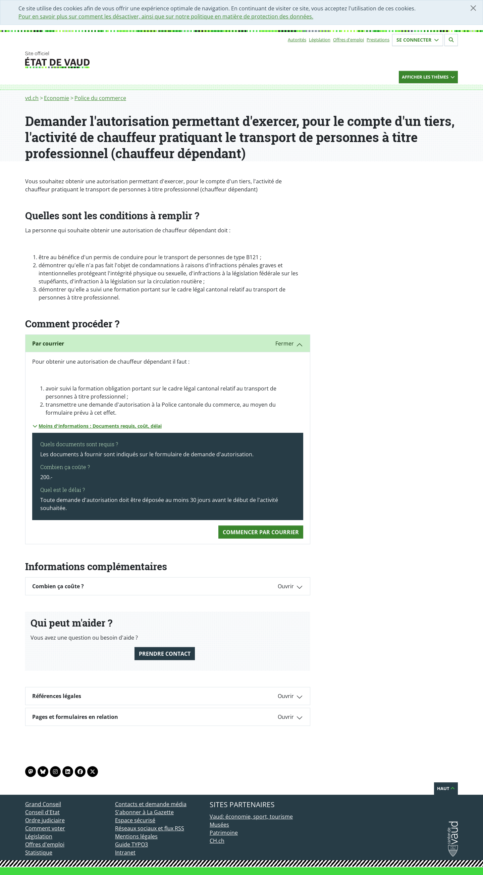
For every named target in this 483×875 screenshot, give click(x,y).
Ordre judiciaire (45, 820)
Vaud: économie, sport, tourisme (251, 816)
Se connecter (417, 40)
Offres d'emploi (348, 40)
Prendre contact (165, 653)
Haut (446, 788)
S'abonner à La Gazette (144, 812)
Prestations (378, 40)
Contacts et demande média (150, 804)
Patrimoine (224, 832)
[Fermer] (473, 8)
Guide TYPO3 (131, 844)
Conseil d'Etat (42, 812)
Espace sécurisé (135, 820)
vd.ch (32, 98)
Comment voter (45, 828)
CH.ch (217, 840)
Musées (219, 824)
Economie (56, 98)
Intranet (125, 852)
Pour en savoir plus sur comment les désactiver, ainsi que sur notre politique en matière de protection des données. (165, 16)
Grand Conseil (43, 804)
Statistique (38, 852)
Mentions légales (136, 836)
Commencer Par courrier (261, 532)
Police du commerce (100, 98)
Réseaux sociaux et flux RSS (149, 828)
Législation (319, 40)
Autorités (297, 40)
